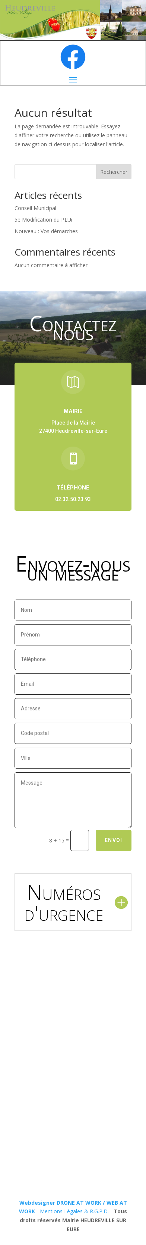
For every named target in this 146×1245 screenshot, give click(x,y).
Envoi (114, 840)
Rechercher (113, 171)
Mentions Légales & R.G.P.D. (74, 1211)
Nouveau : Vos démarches (46, 231)
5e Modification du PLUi (43, 219)
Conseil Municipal (35, 208)
